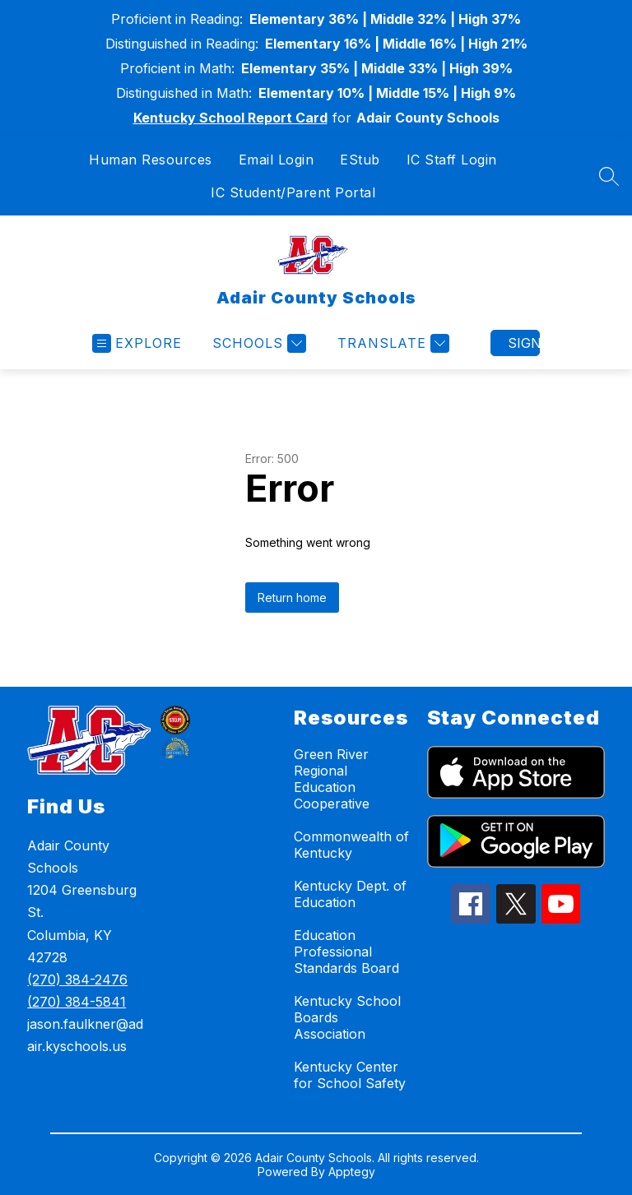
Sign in (524, 343)
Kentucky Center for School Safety (350, 1074)
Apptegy (351, 1172)
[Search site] (609, 176)
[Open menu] (137, 343)
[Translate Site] (391, 343)
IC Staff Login (452, 159)
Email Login (276, 159)
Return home (292, 597)
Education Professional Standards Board (346, 951)
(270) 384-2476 (77, 979)
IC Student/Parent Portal (293, 192)
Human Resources (150, 159)
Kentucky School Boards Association (347, 1017)
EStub (360, 159)
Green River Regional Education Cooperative (331, 779)
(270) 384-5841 (76, 1002)
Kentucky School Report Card (230, 117)
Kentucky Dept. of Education (350, 894)
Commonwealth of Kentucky (351, 844)
